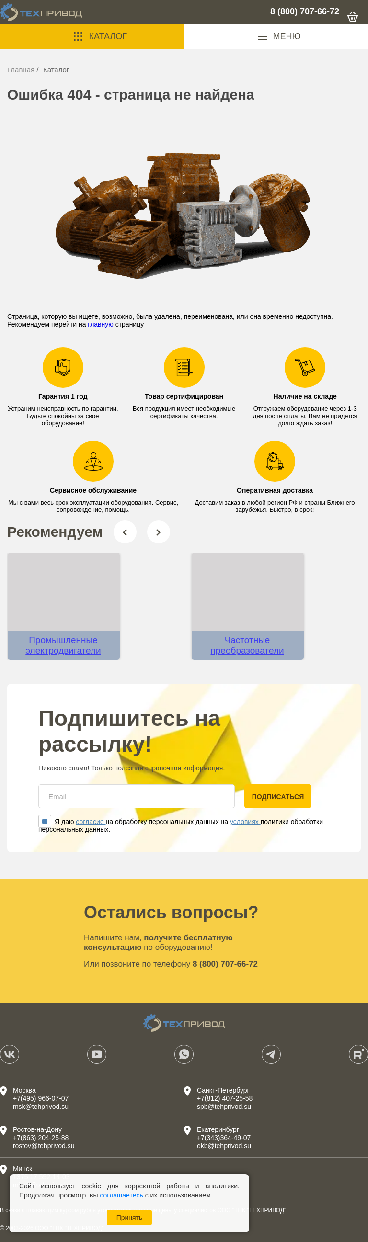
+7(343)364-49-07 (224, 1137)
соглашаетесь (122, 1195)
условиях (245, 821)
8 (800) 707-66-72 (304, 11)
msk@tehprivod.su (41, 1106)
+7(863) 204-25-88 (41, 1137)
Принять (129, 1217)
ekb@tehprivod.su (224, 1146)
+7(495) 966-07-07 (41, 1098)
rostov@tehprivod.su (44, 1146)
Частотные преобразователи (247, 645)
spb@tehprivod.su (224, 1106)
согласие (90, 821)
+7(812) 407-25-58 (225, 1098)
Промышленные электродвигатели (63, 645)
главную (100, 324)
